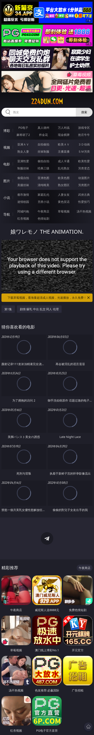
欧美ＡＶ (64, 144)
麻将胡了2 (23, 135)
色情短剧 (43, 218)
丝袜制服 (43, 151)
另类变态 (84, 168)
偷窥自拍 (23, 178)
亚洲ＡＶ (23, 144)
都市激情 (23, 195)
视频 (6, 147)
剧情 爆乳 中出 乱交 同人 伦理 (39, 309)
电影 (6, 164)
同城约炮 (23, 211)
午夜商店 (43, 211)
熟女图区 (64, 185)
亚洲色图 (43, 178)
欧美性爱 (84, 161)
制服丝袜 (23, 168)
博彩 (6, 130)
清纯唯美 (43, 185)
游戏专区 (84, 128)
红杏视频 (23, 218)
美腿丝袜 (23, 185)
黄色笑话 (64, 202)
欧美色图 (64, 178)
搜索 (84, 112)
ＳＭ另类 (84, 151)
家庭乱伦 (43, 195)
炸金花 (43, 135)
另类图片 (84, 185)
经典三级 (43, 168)
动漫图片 (84, 178)
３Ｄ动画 (84, 144)
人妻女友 (64, 195)
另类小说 (43, 202)
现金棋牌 (64, 135)
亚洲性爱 (23, 161)
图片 (6, 181)
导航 (6, 214)
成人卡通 (64, 161)
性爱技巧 (84, 202)
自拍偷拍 (43, 144)
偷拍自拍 (43, 161)
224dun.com (47, 101)
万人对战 (64, 128)
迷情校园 (23, 202)
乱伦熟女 (64, 168)
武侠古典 (84, 195)
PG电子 (23, 128)
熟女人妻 (23, 151)
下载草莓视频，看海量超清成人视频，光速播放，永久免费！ (49, 297)
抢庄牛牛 (84, 135)
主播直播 (64, 151)
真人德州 (43, 128)
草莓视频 (64, 211)
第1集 (8, 309)
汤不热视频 (84, 211)
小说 (6, 197)
